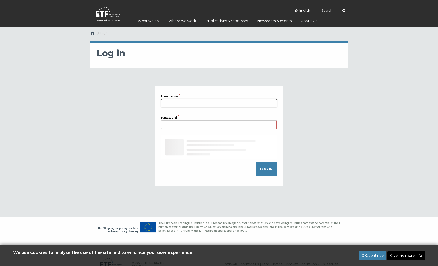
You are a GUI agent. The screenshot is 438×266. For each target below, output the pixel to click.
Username (169, 96)
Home (93, 34)
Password (169, 117)
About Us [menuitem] (309, 21)
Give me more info (406, 256)
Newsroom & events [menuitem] (274, 21)
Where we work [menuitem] (182, 21)
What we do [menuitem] (148, 21)
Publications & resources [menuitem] (226, 21)
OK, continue (372, 256)
